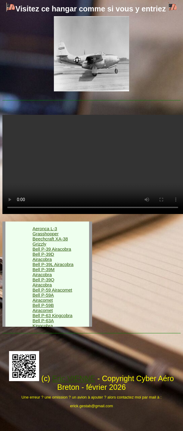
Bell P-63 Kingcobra (53, 315)
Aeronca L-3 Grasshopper (46, 231)
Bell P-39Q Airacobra (43, 282)
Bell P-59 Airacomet (52, 289)
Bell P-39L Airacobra (53, 264)
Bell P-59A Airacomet (43, 297)
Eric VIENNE (73, 378)
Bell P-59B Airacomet (43, 308)
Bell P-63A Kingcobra (43, 323)
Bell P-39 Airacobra (52, 249)
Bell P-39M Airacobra (43, 272)
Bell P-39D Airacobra (43, 257)
